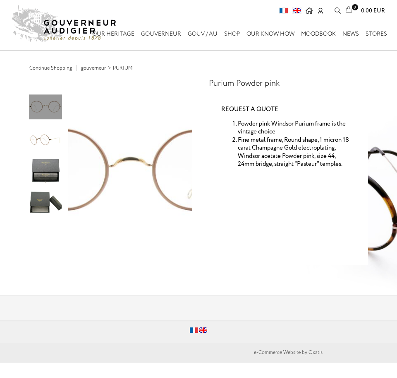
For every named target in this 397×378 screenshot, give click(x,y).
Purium (123, 68)
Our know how (270, 34)
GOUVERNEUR (161, 34)
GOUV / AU (203, 34)
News (350, 34)
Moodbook (318, 34)
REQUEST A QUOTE (249, 109)
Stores (376, 34)
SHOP (232, 34)
